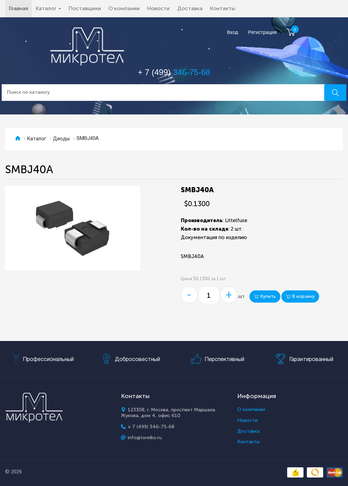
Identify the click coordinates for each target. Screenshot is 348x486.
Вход (232, 32)
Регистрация (262, 32)
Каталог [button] (48, 8)
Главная (20, 8)
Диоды (61, 139)
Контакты (222, 8)
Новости (158, 8)
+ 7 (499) (174, 72)
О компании (124, 8)
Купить (265, 296)
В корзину (300, 296)
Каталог (36, 139)
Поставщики (85, 8)
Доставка (190, 8)
